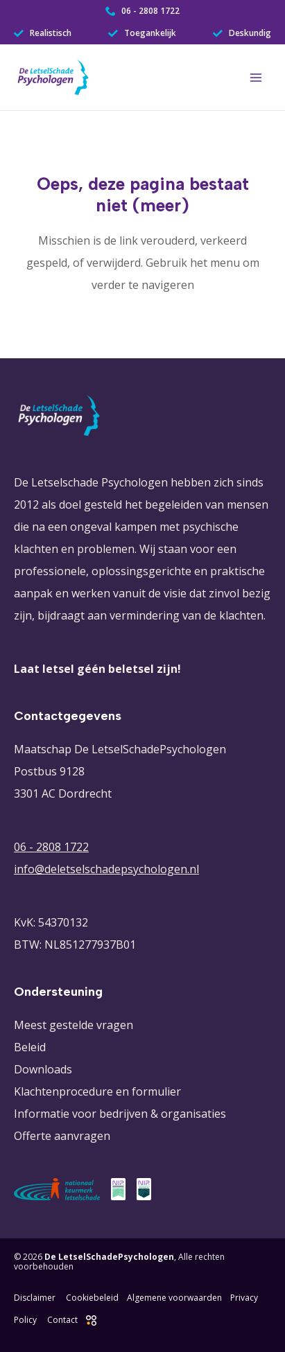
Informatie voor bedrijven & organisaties (120, 1113)
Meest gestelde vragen (73, 1025)
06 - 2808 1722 (51, 846)
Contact (62, 1320)
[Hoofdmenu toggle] (256, 77)
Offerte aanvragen (62, 1135)
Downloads (43, 1069)
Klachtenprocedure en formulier (97, 1091)
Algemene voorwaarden (174, 1297)
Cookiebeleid (92, 1297)
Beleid (30, 1047)
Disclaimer (34, 1297)
